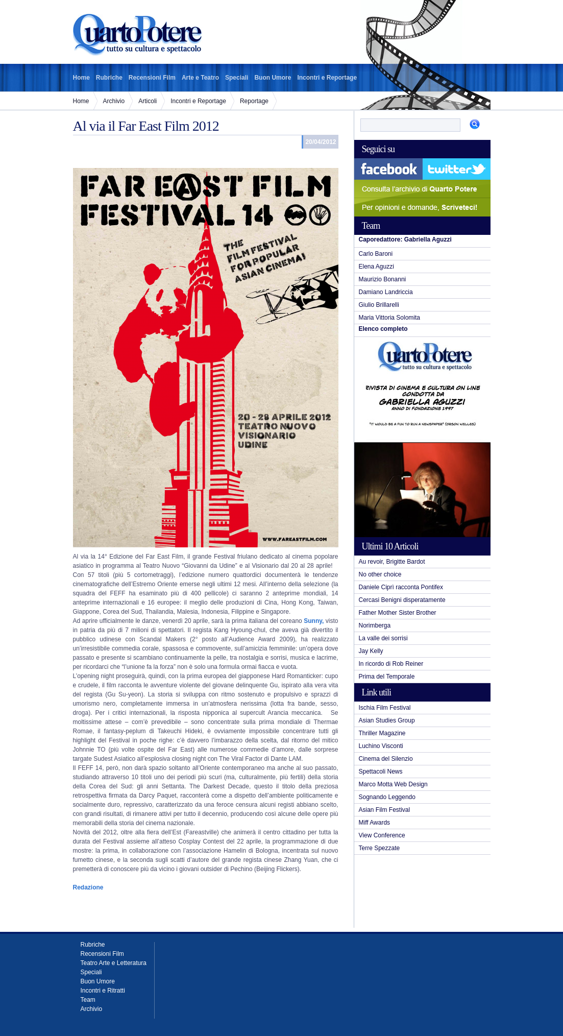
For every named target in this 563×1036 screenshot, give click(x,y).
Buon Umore (272, 77)
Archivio (114, 101)
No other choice (380, 574)
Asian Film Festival (384, 809)
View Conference (382, 835)
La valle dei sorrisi (383, 638)
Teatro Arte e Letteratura (113, 963)
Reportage (254, 101)
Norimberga (375, 625)
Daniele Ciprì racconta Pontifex (401, 587)
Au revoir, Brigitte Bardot (392, 561)
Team (88, 999)
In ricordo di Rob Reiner (391, 663)
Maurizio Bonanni (382, 279)
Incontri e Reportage (327, 77)
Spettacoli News (381, 771)
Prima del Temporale (387, 676)
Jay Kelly (371, 651)
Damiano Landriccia (386, 292)
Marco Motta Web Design (393, 784)
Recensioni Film (152, 77)
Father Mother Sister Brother (397, 612)
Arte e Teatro (200, 77)
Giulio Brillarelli (379, 304)
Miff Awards (374, 822)
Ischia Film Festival (385, 707)
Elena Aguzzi (376, 266)
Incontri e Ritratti (103, 990)
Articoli (147, 101)
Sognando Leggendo (387, 797)
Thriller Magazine (382, 733)
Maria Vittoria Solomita (390, 317)
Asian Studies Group (387, 720)
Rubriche (109, 77)
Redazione (88, 887)
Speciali (236, 77)
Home (81, 77)
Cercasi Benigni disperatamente (402, 600)
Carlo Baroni (376, 253)
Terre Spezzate (379, 848)
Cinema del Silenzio (386, 758)
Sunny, (314, 620)
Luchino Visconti (381, 746)
